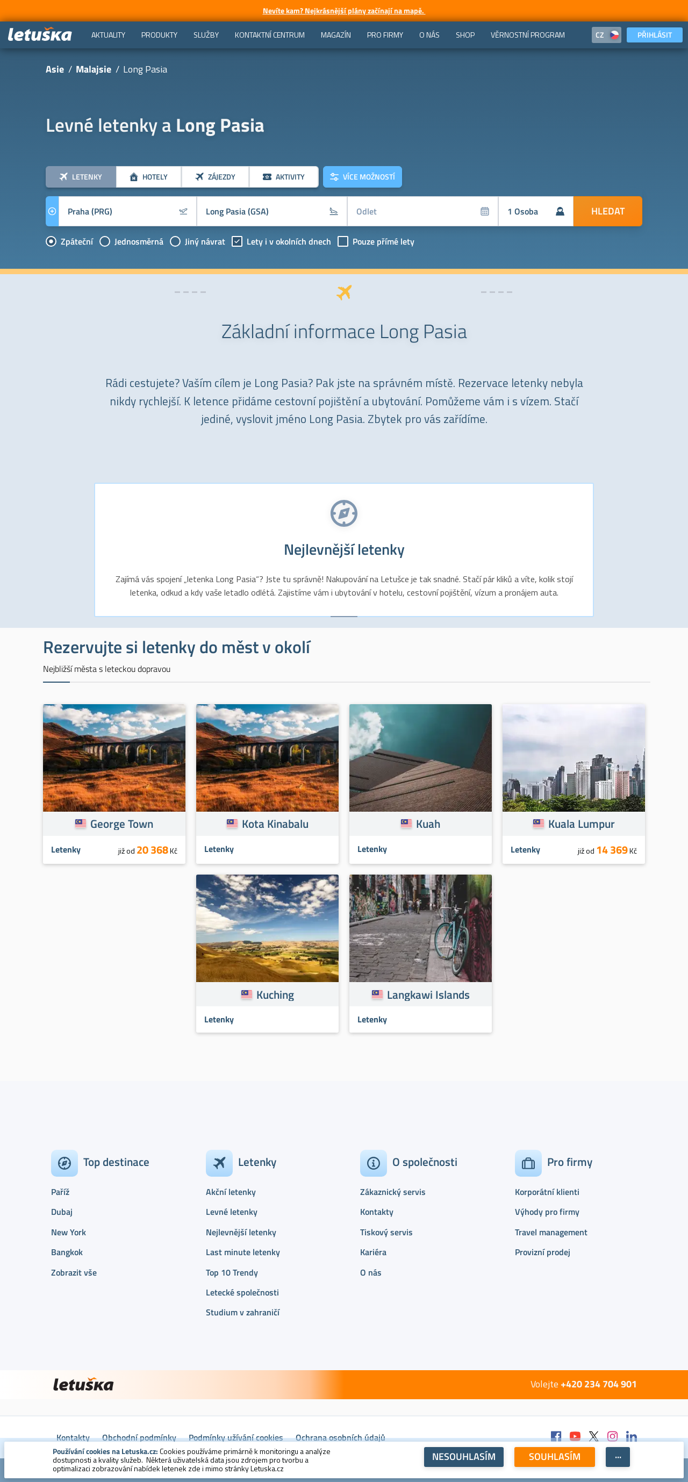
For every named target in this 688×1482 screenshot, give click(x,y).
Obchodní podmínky (139, 1437)
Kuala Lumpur (581, 823)
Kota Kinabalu (275, 823)
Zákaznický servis (393, 1191)
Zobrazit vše (74, 1272)
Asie (55, 69)
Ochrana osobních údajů (340, 1437)
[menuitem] (108, 35)
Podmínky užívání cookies (236, 1437)
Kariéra (373, 1251)
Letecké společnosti (242, 1292)
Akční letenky (231, 1191)
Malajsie (93, 69)
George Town (121, 823)
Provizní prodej (542, 1251)
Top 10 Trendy (232, 1272)
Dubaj (62, 1211)
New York (68, 1232)
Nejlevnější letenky (241, 1232)
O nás (371, 1272)
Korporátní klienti (547, 1191)
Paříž (60, 1191)
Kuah (428, 823)
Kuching (275, 994)
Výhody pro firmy (547, 1211)
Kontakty (376, 1211)
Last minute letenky (243, 1251)
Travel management (551, 1232)
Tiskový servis (386, 1232)
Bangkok (67, 1251)
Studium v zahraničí (243, 1312)
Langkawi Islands (428, 994)
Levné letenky (231, 1211)
